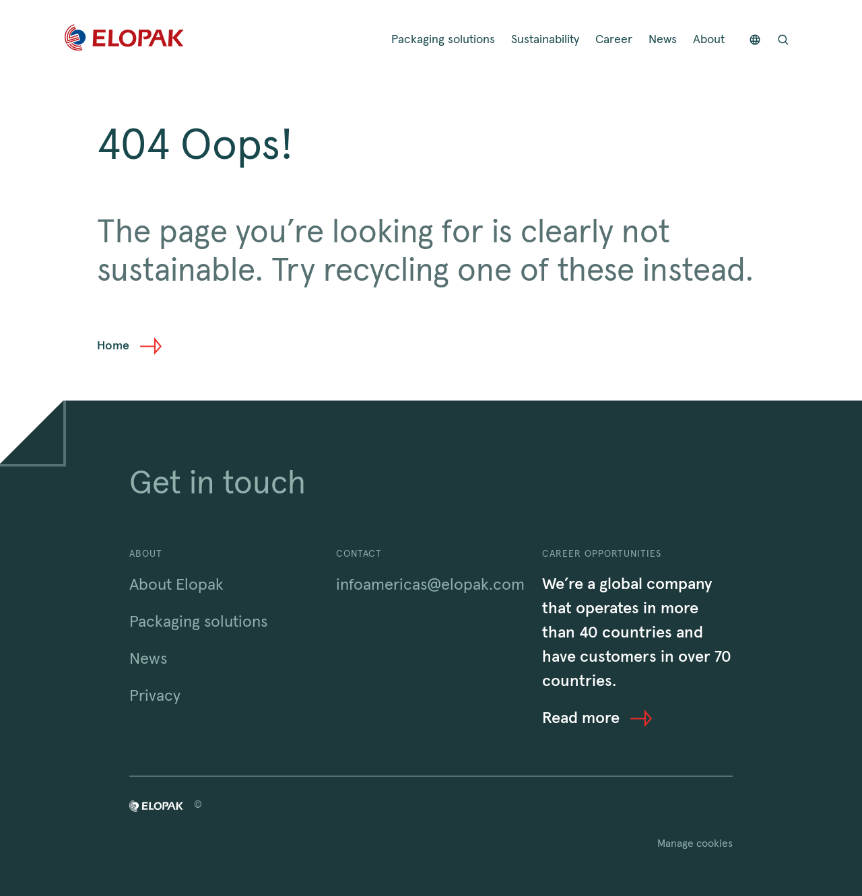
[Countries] (755, 40)
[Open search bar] (783, 40)
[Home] (124, 40)
